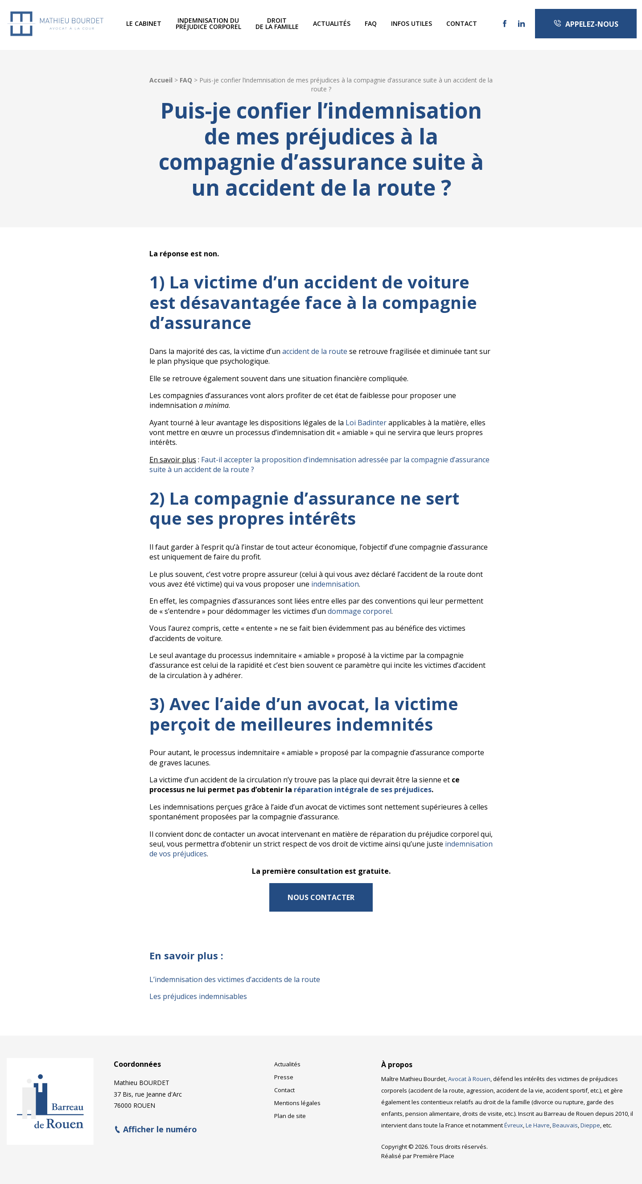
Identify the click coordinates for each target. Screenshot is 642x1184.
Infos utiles (411, 23)
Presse (283, 1072)
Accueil (161, 80)
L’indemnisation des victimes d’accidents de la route (234, 979)
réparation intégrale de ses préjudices (363, 789)
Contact (461, 23)
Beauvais (565, 1120)
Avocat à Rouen (469, 1073)
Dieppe (590, 1120)
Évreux (513, 1120)
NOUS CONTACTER (321, 897)
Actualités (331, 23)
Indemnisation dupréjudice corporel (208, 23)
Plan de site (290, 1110)
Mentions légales (297, 1098)
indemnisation (335, 584)
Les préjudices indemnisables (198, 996)
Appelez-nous (585, 24)
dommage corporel (359, 611)
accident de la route (314, 351)
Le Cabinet (143, 23)
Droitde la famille (277, 23)
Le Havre (538, 1120)
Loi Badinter (366, 423)
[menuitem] (144, 24)
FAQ (371, 23)
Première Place (433, 1151)
